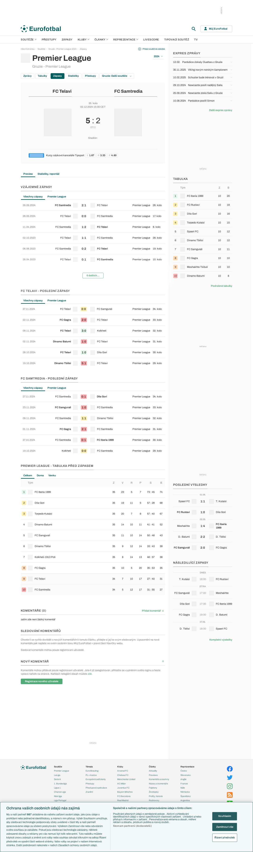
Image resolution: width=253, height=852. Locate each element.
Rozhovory (154, 800)
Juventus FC (123, 788)
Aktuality (153, 771)
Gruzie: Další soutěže (117, 76)
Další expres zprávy (220, 110)
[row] (93, 205)
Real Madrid (122, 800)
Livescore (151, 39)
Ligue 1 (57, 788)
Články (152, 766)
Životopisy (154, 792)
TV (196, 39)
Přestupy (49, 39)
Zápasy (67, 39)
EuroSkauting (92, 771)
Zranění (89, 792)
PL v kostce (91, 775)
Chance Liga (60, 792)
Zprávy (27, 76)
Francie (184, 783)
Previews (153, 775)
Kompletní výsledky (220, 639)
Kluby (84, 39)
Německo (185, 792)
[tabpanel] (93, 240)
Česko (183, 771)
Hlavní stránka (27, 49)
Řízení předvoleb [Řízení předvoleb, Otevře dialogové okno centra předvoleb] (224, 837)
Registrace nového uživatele (41, 681)
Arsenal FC (122, 771)
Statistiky (73, 76)
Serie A (57, 779)
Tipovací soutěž (176, 39)
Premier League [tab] (56, 196)
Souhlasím (224, 816)
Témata (89, 766)
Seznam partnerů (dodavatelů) (132, 826)
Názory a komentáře (158, 783)
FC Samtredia (128, 91)
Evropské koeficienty (96, 779)
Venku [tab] (52, 475)
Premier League (61, 771)
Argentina (185, 800)
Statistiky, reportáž (48, 174)
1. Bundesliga (60, 783)
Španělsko (185, 796)
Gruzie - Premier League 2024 (62, 49)
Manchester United (126, 779)
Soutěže (29, 39)
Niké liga (58, 796)
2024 (158, 56)
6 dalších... (93, 275)
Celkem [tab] (27, 475)
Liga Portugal (60, 800)
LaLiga (57, 775)
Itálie (182, 788)
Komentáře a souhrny (159, 779)
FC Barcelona (123, 796)
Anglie (183, 779)
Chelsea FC (122, 775)
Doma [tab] (40, 475)
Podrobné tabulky (221, 286)
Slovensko (185, 775)
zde (90, 674)
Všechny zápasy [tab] (33, 196)
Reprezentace (125, 39)
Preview (28, 174)
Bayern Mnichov (125, 792)
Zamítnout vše (224, 826)
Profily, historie (156, 796)
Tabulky (42, 76)
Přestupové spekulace (96, 788)
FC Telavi (62, 91)
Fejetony (153, 788)
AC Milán (121, 783)
